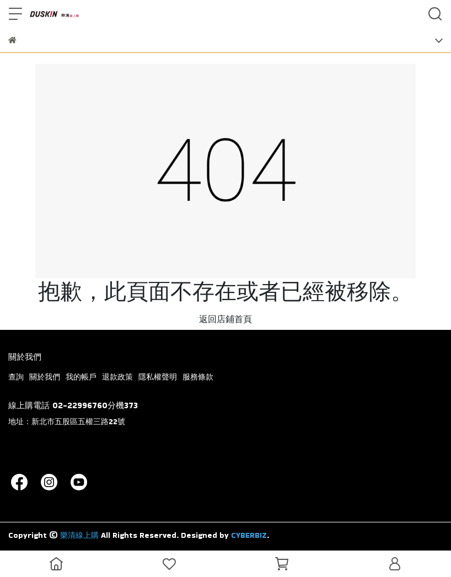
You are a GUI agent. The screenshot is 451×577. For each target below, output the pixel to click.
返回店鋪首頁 (225, 319)
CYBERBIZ (249, 535)
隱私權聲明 (157, 376)
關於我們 (44, 376)
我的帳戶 (81, 376)
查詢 (16, 376)
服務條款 (197, 376)
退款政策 (117, 376)
